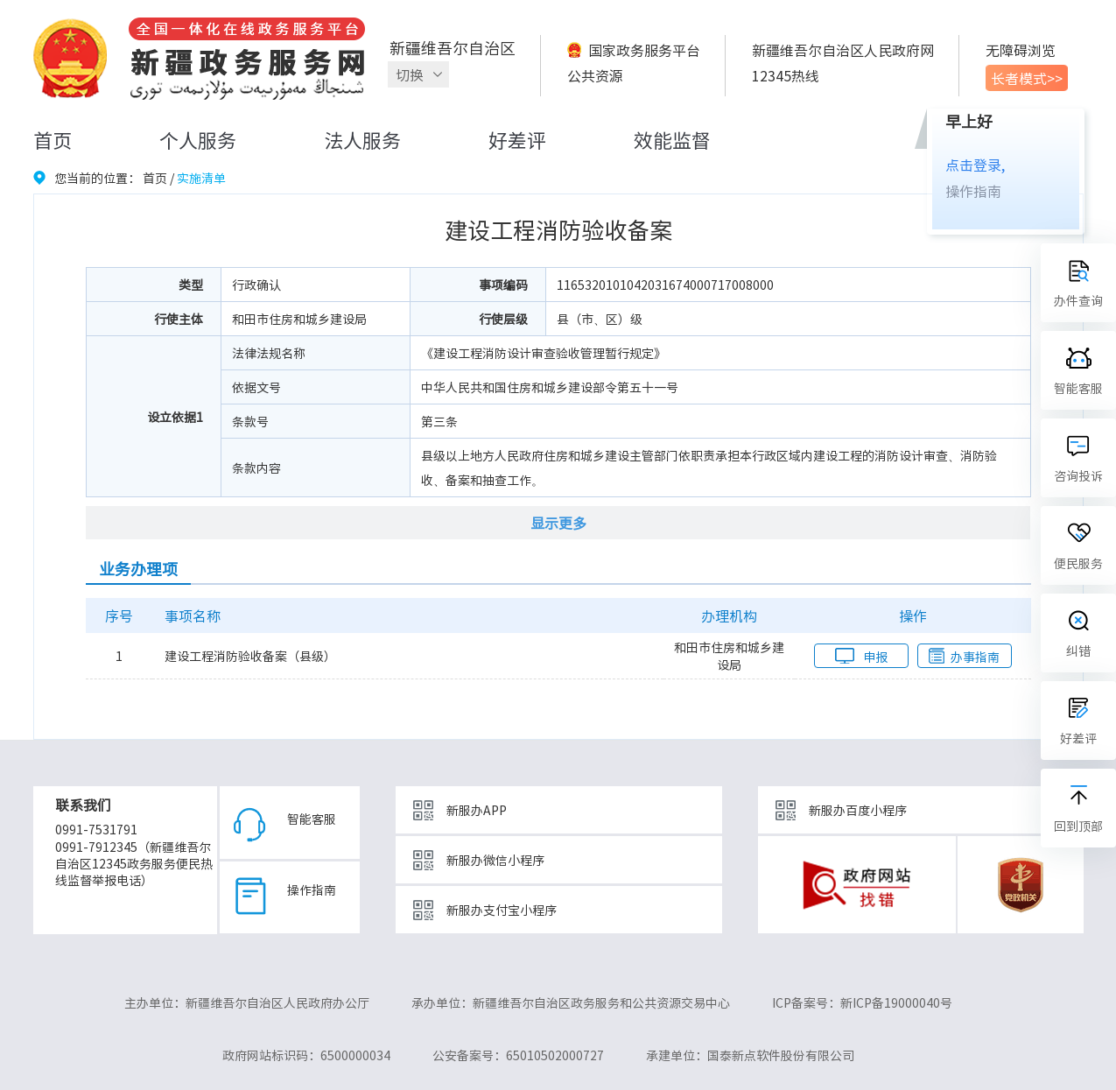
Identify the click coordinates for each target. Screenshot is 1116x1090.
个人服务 (197, 139)
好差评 (517, 139)
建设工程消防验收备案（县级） (250, 656)
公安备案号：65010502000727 (518, 1055)
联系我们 (83, 804)
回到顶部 (1078, 825)
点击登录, (975, 164)
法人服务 (362, 139)
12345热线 (785, 75)
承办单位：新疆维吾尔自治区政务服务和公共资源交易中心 (570, 1002)
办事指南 (975, 656)
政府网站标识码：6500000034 (306, 1055)
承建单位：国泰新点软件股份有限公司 (750, 1055)
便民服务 (1078, 563)
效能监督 (672, 139)
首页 (52, 139)
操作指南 (973, 190)
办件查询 (1078, 300)
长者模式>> (1027, 77)
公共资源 (595, 75)
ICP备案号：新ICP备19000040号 (862, 1002)
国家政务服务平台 (644, 49)
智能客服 (311, 818)
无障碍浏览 (1021, 49)
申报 (875, 656)
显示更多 (558, 522)
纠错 (1078, 650)
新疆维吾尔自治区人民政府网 (843, 49)
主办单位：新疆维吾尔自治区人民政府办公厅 (246, 1002)
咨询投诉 (1078, 475)
